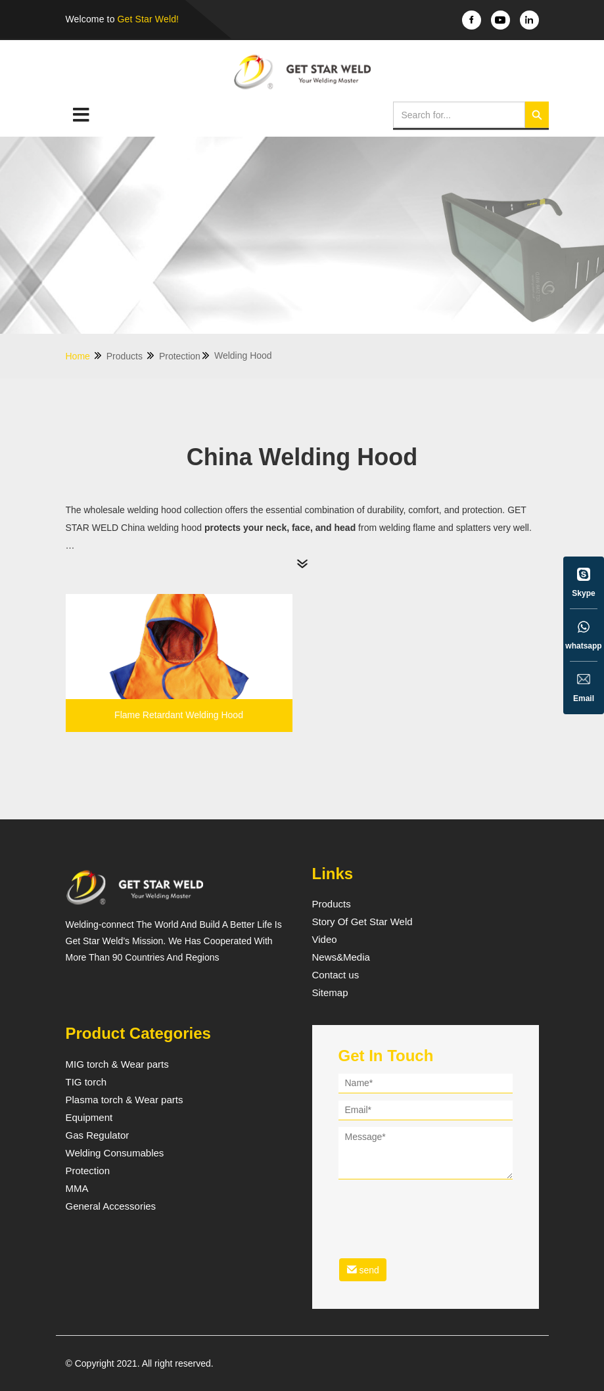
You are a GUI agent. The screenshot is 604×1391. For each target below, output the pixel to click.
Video (324, 939)
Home (84, 355)
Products (131, 355)
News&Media (341, 957)
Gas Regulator (97, 1135)
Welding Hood (243, 355)
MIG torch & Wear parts (117, 1064)
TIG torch (86, 1082)
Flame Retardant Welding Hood (178, 715)
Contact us (336, 975)
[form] (425, 1180)
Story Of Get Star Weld (362, 922)
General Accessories (111, 1206)
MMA (77, 1188)
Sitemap (330, 993)
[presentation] (438, 1210)
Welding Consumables (115, 1153)
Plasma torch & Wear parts (124, 1100)
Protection (185, 355)
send (362, 1269)
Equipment (89, 1117)
